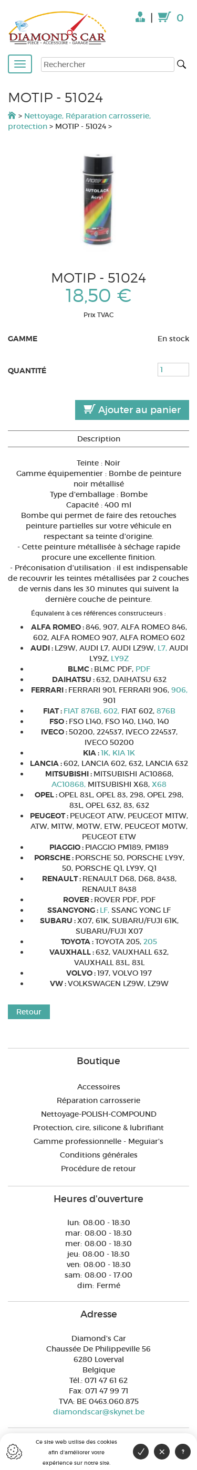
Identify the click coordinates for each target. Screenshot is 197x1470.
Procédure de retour (98, 1168)
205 (150, 941)
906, (179, 690)
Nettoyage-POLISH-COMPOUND (99, 1114)
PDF (143, 669)
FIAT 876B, (83, 711)
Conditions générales (99, 1155)
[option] (98, 199)
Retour (29, 1012)
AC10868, (69, 784)
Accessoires (98, 1086)
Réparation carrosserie (98, 1100)
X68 (159, 784)
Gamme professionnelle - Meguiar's (98, 1141)
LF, (105, 910)
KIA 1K (123, 753)
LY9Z (120, 658)
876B (166, 711)
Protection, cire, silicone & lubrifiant (98, 1127)
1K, (106, 753)
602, (112, 711)
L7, (163, 648)
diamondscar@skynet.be (98, 1412)
